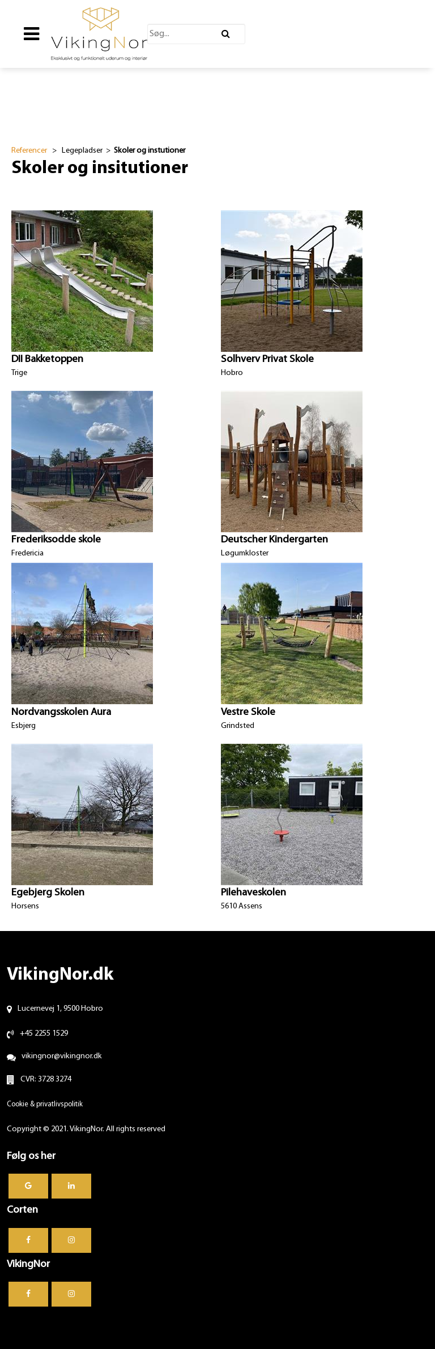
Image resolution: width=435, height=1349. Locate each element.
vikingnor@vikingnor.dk (62, 1056)
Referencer (29, 150)
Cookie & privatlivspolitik (45, 1104)
